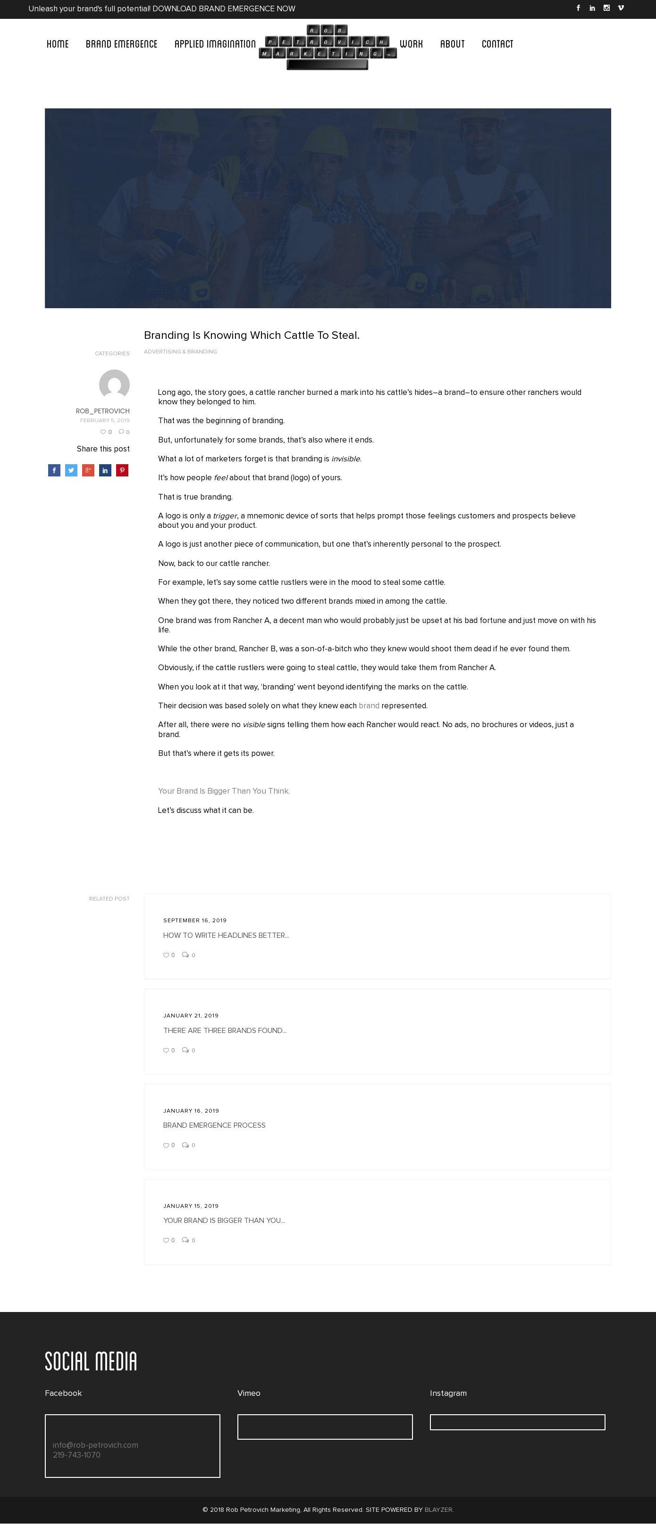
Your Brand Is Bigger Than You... (224, 1222)
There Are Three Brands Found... (225, 1031)
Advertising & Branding (180, 352)
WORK (411, 42)
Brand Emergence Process (214, 1127)
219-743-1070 (77, 1456)
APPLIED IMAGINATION (215, 42)
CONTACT (497, 42)
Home (58, 42)
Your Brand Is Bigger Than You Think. (224, 793)
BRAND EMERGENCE (122, 42)
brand (371, 707)
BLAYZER (439, 1511)
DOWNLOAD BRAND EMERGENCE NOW (225, 9)
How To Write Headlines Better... (226, 936)
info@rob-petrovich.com (95, 1447)
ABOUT (452, 42)
